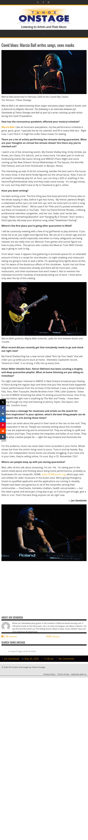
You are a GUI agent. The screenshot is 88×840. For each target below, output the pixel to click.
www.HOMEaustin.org (53, 474)
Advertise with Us (78, 674)
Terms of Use (63, 674)
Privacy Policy (49, 674)
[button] (44, 33)
